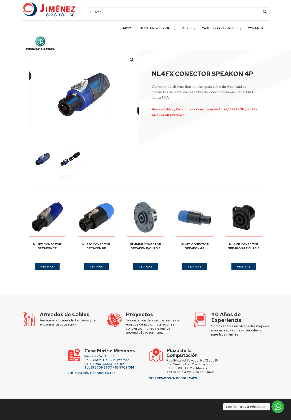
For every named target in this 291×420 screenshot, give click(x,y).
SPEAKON (231, 110)
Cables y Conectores (176, 110)
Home (155, 110)
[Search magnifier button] (264, 11)
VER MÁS (47, 266)
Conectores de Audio (207, 110)
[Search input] (174, 11)
